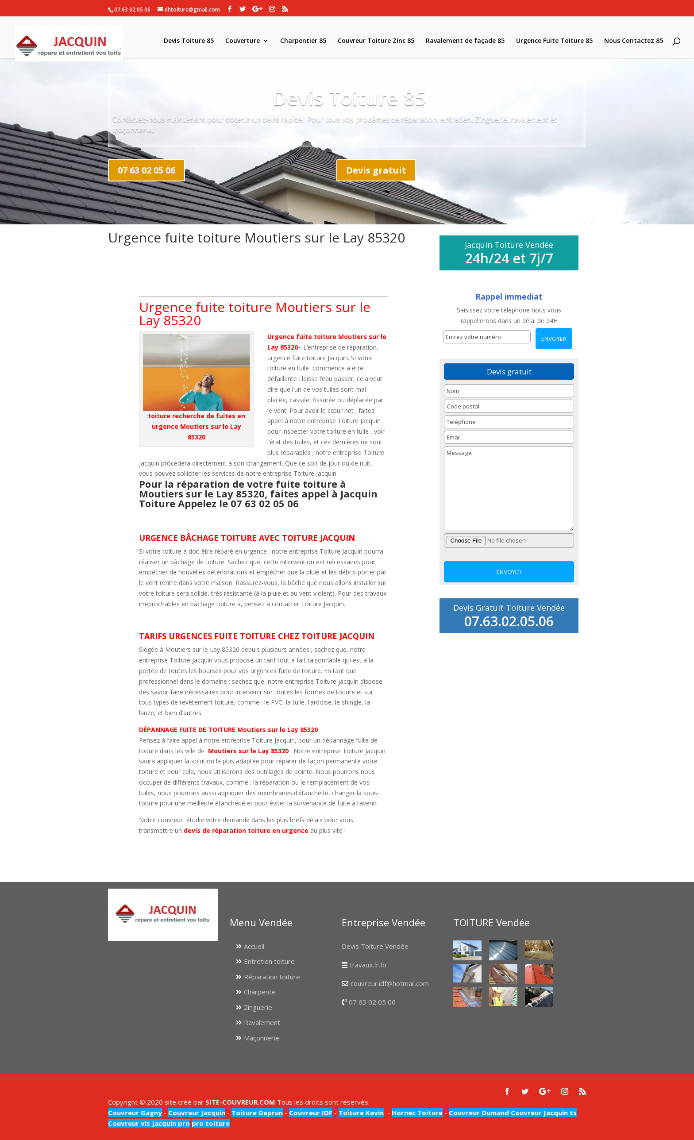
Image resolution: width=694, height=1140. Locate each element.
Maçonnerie (261, 1037)
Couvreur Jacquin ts (543, 1112)
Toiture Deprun (257, 1112)
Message (509, 488)
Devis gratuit (376, 170)
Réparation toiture (272, 976)
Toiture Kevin (361, 1112)
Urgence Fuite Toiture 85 (554, 41)
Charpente (260, 991)
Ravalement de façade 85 (465, 41)
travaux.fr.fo (368, 964)
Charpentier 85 (303, 41)
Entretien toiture (269, 961)
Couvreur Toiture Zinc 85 (376, 41)
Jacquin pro (170, 1123)
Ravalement (262, 1022)
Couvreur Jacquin (196, 1112)
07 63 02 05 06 (146, 170)
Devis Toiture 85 (189, 41)
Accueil (254, 946)
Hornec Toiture (417, 1112)
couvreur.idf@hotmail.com (390, 983)
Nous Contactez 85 (633, 41)
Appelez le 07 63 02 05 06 (238, 503)
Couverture (242, 41)
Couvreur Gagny (135, 1112)
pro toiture (211, 1123)
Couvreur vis (129, 1123)
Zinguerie (258, 1007)
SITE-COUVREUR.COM (240, 1102)
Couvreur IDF (310, 1112)
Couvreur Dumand (479, 1112)
